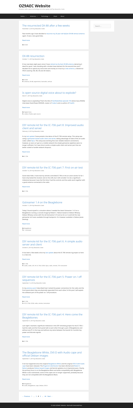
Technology (46, 16)
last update (30, 136)
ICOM (43, 265)
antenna (26, 81)
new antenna (70, 69)
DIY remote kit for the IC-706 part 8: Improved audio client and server (53, 126)
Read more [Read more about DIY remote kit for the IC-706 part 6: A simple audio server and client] (26, 259)
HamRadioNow (57, 101)
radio (50, 265)
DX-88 (26, 45)
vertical (50, 81)
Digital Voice (27, 112)
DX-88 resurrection (33, 56)
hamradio (44, 81)
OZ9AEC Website (34, 5)
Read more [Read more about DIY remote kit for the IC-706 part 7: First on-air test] (26, 187)
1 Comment (27, 230)
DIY (33, 265)
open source (37, 114)
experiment (37, 81)
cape (37, 385)
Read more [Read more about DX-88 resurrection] (26, 75)
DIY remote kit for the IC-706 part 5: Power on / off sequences (52, 278)
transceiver (64, 265)
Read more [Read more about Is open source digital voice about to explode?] (26, 107)
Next (50, 396)
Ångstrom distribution (50, 366)
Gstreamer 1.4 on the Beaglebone (42, 202)
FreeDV (71, 103)
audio (25, 265)
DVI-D (45, 385)
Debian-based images (41, 368)
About (62, 16)
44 (45, 396)
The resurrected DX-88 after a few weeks (46, 25)
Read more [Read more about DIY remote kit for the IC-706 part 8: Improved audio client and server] (26, 152)
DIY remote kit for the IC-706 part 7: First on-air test (52, 167)
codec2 (26, 114)
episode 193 (67, 101)
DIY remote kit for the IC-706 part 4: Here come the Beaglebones (52, 316)
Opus (33, 141)
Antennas (35, 16)
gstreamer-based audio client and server (41, 139)
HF (35, 265)
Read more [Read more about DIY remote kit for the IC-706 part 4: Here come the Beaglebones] (26, 337)
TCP (59, 265)
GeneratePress (77, 405)
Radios (24, 16)
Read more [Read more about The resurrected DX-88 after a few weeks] (26, 40)
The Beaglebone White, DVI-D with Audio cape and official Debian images (52, 354)
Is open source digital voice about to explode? (49, 92)
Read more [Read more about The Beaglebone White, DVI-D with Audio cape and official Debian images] (26, 379)
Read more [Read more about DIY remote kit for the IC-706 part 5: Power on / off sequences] (26, 297)
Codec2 (54, 103)
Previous (26, 396)
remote (55, 265)
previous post (31, 288)
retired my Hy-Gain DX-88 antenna (62, 64)
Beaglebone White (54, 364)
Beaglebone (27, 228)
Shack (55, 16)
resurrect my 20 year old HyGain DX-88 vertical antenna (65, 34)
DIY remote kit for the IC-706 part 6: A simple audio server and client (52, 243)
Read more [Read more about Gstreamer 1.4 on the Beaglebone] (26, 224)
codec (30, 265)
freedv (31, 114)
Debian (41, 385)
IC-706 (26, 156)
